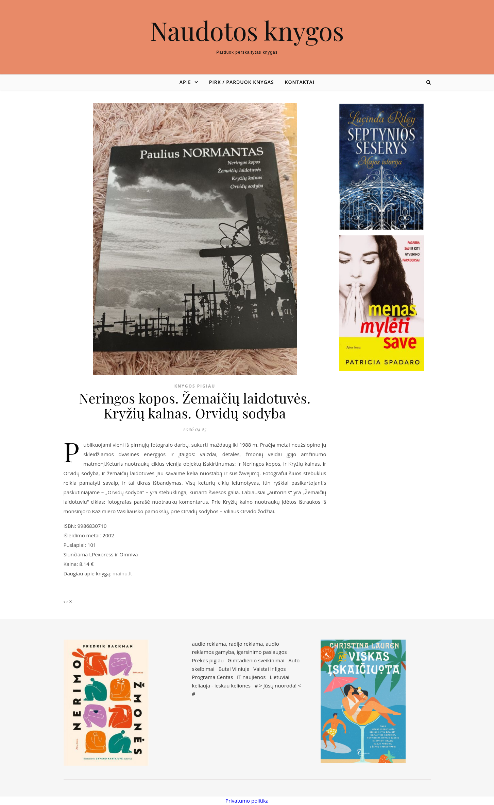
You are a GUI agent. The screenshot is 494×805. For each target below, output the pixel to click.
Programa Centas (212, 677)
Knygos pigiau (195, 386)
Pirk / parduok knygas (241, 82)
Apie (185, 82)
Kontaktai (299, 82)
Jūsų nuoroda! (280, 685)
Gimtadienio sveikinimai (256, 660)
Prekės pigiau (208, 660)
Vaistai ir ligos (269, 668)
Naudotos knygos (247, 30)
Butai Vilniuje (233, 668)
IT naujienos (251, 677)
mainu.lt (122, 573)
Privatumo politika (247, 800)
